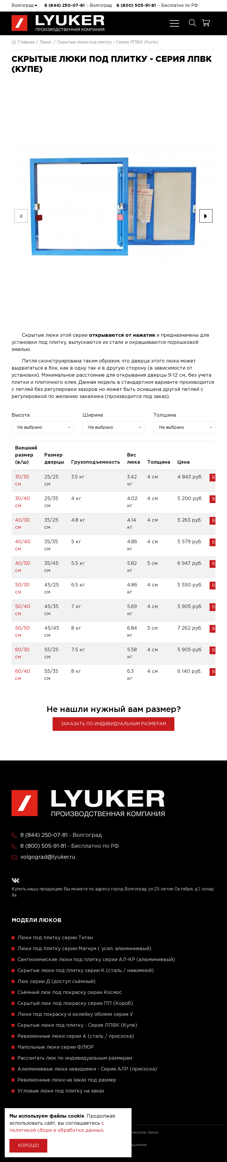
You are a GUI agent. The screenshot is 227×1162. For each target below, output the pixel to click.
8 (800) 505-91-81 (136, 5)
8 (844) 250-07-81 (64, 5)
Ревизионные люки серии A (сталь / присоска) (75, 1036)
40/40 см (22, 545)
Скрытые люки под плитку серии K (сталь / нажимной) (85, 970)
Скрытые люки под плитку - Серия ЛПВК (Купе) (77, 1025)
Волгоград (24, 5)
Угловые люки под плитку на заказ (60, 1091)
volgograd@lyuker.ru (47, 857)
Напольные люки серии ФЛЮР (55, 1047)
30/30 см (22, 480)
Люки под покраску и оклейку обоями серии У (75, 1014)
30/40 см (22, 502)
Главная (23, 42)
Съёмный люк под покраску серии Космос (69, 992)
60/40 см (22, 675)
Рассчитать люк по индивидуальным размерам (74, 1058)
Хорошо (28, 1146)
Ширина (92, 415)
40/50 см (22, 567)
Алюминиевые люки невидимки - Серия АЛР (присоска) (87, 1069)
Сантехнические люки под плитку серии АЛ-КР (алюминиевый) (96, 960)
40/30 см (22, 524)
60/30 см (22, 653)
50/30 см (22, 588)
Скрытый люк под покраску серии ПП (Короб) (75, 1003)
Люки (45, 42)
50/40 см (22, 610)
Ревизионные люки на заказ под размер (66, 1080)
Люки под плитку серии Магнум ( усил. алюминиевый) (84, 949)
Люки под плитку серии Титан (55, 938)
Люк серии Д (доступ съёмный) (56, 981)
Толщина (164, 415)
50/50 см (22, 632)
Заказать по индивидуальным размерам (113, 724)
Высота (21, 415)
